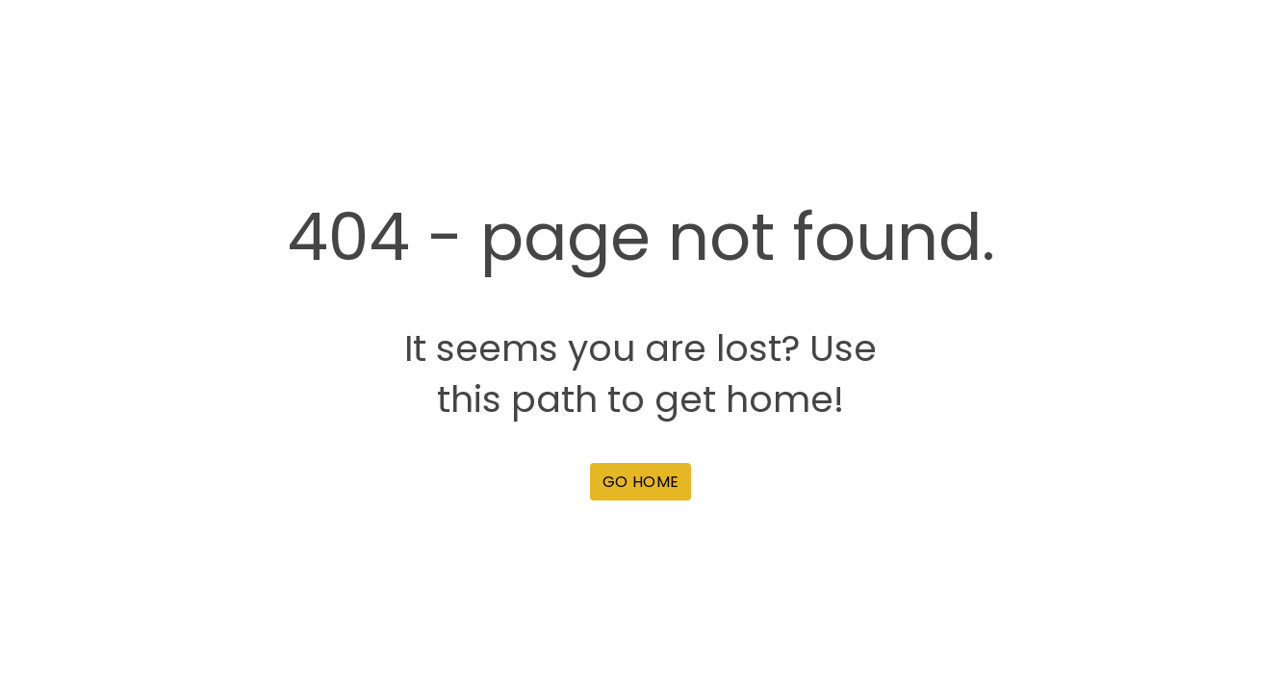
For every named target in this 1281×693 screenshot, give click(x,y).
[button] (640, 481)
